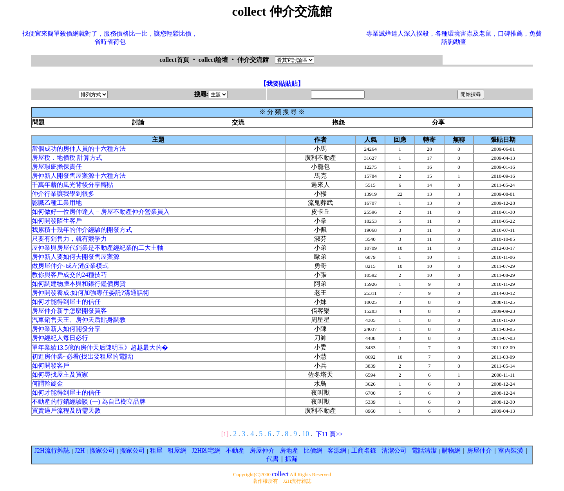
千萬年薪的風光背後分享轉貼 (72, 184)
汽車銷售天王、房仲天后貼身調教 (79, 319)
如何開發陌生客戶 (57, 220)
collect (280, 474)
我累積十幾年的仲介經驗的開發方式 (82, 229)
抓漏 (291, 458)
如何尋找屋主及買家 (60, 374)
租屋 (156, 450)
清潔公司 (394, 450)
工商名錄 (363, 450)
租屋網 (177, 450)
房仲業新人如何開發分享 (66, 328)
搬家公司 (102, 450)
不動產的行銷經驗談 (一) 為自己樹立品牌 (89, 401)
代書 (272, 458)
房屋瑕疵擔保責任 (57, 166)
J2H (80, 450)
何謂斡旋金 (47, 383)
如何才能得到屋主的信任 (66, 301)
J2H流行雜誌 (52, 450)
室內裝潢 (510, 450)
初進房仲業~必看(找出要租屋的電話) (82, 356)
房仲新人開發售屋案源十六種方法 (79, 175)
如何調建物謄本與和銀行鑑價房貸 (79, 283)
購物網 (451, 450)
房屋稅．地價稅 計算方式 (67, 157)
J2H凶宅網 (206, 450)
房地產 (289, 450)
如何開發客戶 (50, 365)
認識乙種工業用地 (57, 202)
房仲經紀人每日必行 (60, 337)
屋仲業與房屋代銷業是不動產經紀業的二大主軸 (97, 247)
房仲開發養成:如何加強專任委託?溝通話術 (90, 292)
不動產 (235, 450)
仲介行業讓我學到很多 (63, 193)
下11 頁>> (329, 434)
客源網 (336, 450)
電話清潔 (424, 450)
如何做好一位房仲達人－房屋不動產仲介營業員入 (101, 211)
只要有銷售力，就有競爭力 (69, 238)
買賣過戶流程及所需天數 (66, 410)
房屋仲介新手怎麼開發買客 (69, 310)
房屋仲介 (262, 450)
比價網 (313, 450)
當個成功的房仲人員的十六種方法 (79, 148)
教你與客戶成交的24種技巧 (69, 274)
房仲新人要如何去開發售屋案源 (75, 256)
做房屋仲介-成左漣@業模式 (70, 265)
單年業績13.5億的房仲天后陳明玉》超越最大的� (100, 347)
